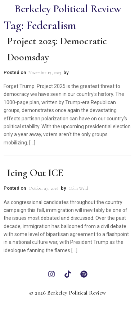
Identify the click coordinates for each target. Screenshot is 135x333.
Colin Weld (78, 188)
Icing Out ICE (35, 173)
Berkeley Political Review (67, 8)
